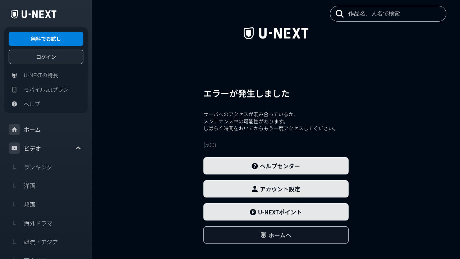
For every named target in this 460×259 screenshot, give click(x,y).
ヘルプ (24, 104)
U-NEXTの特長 (33, 75)
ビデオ (45, 148)
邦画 (22, 204)
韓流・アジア (33, 241)
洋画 (22, 185)
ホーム (25, 129)
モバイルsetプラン (39, 89)
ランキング (30, 167)
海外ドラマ (30, 223)
